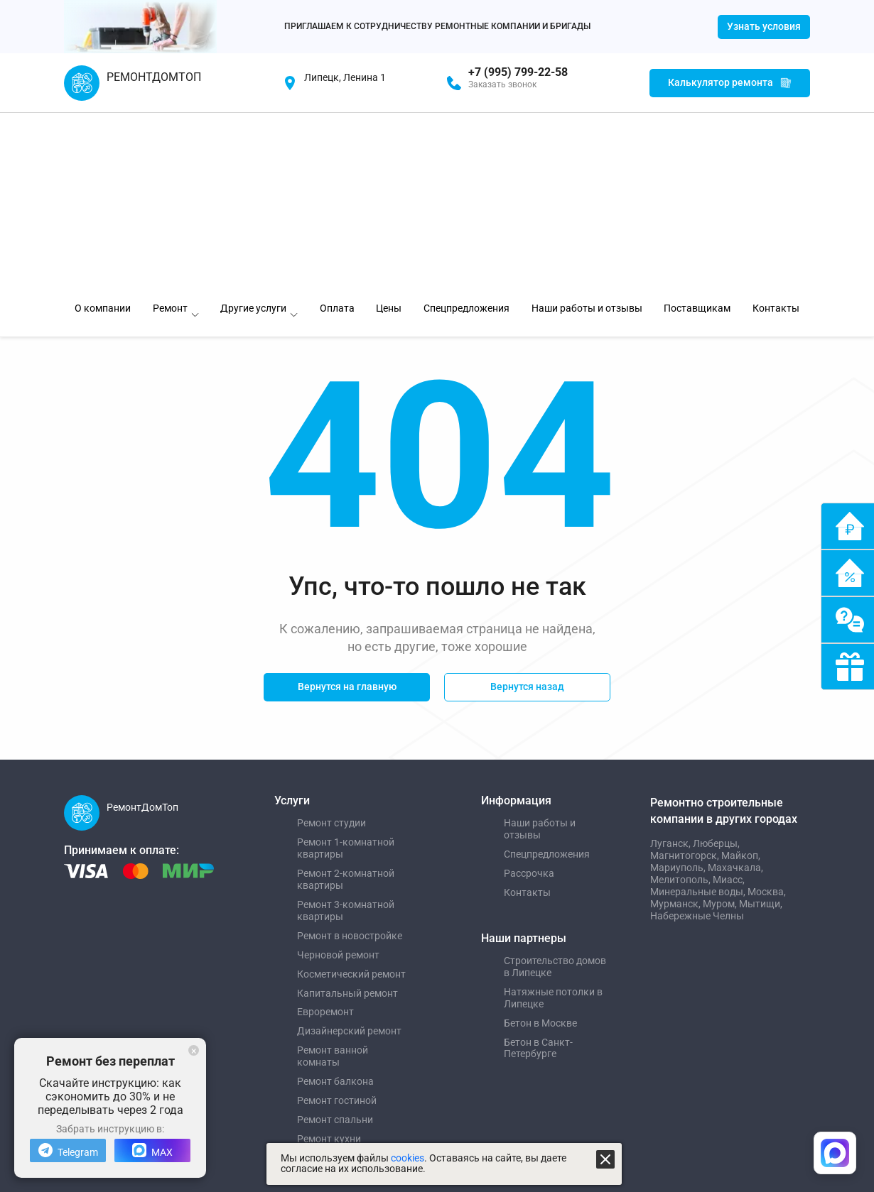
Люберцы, (716, 663)
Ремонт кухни (329, 959)
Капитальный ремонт (347, 813)
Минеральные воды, (699, 712)
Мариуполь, (679, 688)
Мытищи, (760, 724)
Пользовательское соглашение (391, 1066)
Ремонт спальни (335, 940)
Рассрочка (529, 693)
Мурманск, (676, 724)
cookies (407, 1158)
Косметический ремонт (351, 794)
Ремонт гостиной (337, 920)
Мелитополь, (681, 700)
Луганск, (671, 663)
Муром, (721, 724)
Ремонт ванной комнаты (332, 876)
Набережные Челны (697, 736)
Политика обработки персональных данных (417, 1024)
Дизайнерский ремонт (349, 851)
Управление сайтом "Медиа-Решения (162, 1024)
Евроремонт (325, 832)
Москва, (767, 712)
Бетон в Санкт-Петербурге (538, 868)
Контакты (527, 712)
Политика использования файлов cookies (412, 1045)
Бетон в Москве (540, 843)
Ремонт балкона (335, 901)
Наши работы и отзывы (540, 649)
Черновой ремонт (338, 775)
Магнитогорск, (685, 676)
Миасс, (729, 700)
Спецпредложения (547, 674)
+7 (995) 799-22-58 (518, 72)
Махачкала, (735, 688)
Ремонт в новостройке (349, 756)
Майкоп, (740, 676)
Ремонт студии (331, 643)
